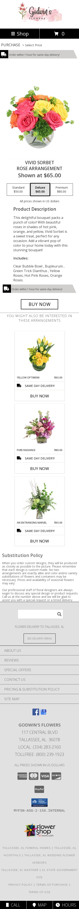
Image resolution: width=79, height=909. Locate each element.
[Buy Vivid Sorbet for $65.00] (39, 304)
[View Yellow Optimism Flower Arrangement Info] (39, 353)
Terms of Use (40, 892)
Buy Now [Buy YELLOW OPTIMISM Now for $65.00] (39, 396)
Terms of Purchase (52, 885)
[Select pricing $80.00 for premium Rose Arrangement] (62, 190)
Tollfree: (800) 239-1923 (39, 754)
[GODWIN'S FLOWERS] (39, 22)
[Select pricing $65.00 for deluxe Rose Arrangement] (40, 190)
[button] (39, 802)
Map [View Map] (40, 905)
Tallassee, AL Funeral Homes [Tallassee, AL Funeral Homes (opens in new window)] (27, 848)
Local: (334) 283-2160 (39, 747)
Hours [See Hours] (66, 905)
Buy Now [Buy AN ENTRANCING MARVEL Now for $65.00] (39, 541)
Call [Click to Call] (13, 905)
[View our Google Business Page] (43, 714)
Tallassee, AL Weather (19, 870)
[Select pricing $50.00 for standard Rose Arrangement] (18, 190)
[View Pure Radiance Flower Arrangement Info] (39, 426)
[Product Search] (40, 614)
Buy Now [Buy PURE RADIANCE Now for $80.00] (39, 468)
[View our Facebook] (35, 714)
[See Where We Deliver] (40, 638)
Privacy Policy (20, 885)
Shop (20, 33)
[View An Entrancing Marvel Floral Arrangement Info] (39, 498)
